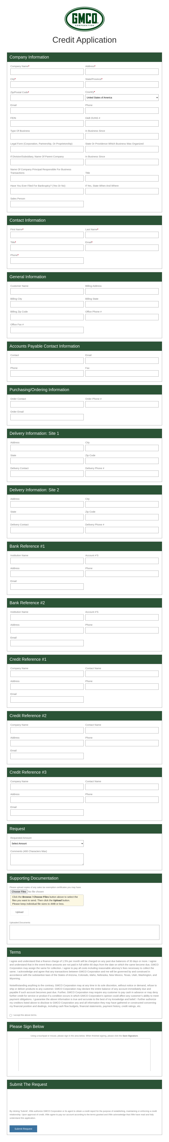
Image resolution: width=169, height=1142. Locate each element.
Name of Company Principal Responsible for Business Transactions (40, 171)
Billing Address (93, 285)
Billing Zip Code (19, 311)
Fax (87, 368)
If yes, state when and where (102, 185)
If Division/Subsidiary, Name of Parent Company (37, 156)
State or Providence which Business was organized (114, 143)
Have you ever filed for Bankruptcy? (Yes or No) (37, 185)
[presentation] (35, 1098)
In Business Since (95, 130)
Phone (88, 105)
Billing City (16, 298)
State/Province (93, 79)
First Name (16, 229)
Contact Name (93, 668)
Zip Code (90, 455)
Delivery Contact (19, 468)
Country (89, 91)
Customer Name (19, 285)
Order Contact (18, 398)
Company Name (19, 66)
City (12, 79)
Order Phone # (93, 398)
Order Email (17, 411)
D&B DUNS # (92, 118)
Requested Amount (21, 837)
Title (87, 172)
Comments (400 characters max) (28, 851)
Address (89, 66)
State (13, 455)
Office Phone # (93, 311)
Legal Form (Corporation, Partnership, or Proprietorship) (41, 143)
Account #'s (92, 555)
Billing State (91, 298)
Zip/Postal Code (19, 92)
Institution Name (19, 555)
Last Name (91, 229)
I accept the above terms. (25, 1015)
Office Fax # (17, 324)
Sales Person (17, 198)
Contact (14, 355)
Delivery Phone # (94, 468)
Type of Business (20, 130)
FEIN (13, 118)
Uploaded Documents (20, 922)
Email (13, 105)
